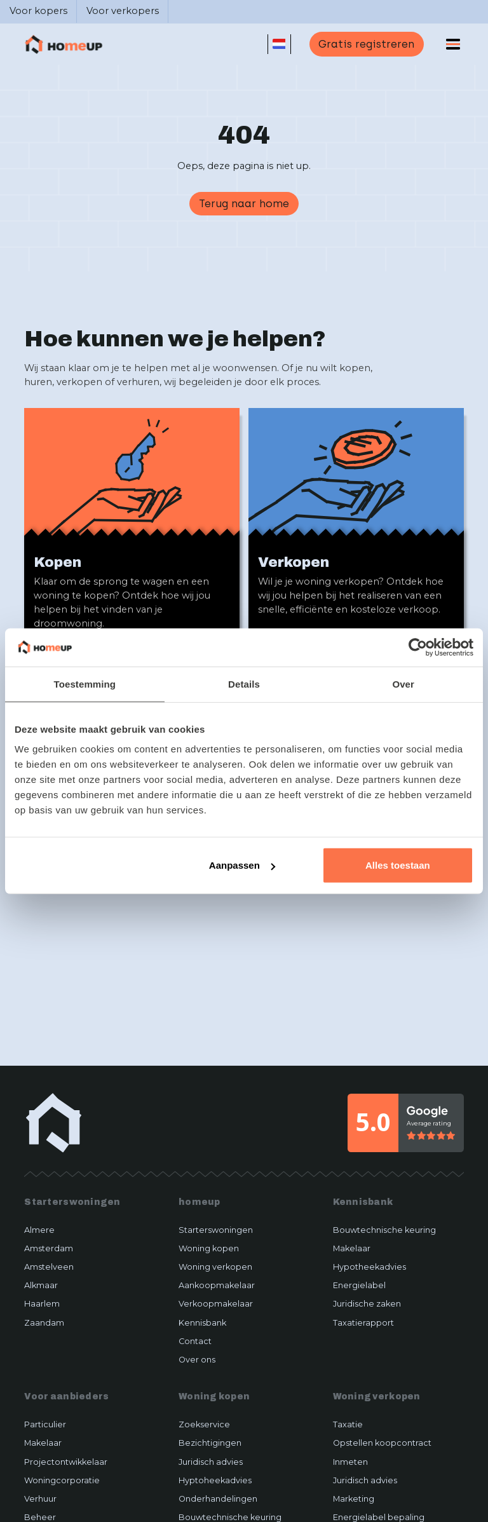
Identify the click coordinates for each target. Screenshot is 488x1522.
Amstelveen (49, 1267)
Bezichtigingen (210, 1443)
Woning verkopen (215, 1267)
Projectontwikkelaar (65, 1462)
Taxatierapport (363, 1323)
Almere (39, 1230)
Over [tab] (403, 683)
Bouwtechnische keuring (384, 1230)
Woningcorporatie (62, 1480)
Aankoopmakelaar (217, 1285)
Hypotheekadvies (369, 1267)
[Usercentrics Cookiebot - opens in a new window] (417, 646)
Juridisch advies (211, 1462)
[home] (63, 44)
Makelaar (351, 1248)
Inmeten (350, 1462)
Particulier (45, 1424)
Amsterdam (48, 1248)
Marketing (353, 1499)
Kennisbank (202, 1323)
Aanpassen (242, 865)
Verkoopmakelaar (216, 1303)
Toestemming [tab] (85, 683)
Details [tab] (244, 683)
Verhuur (40, 1499)
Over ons (197, 1359)
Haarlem (42, 1303)
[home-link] (53, 1122)
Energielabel (359, 1285)
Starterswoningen (216, 1230)
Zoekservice (204, 1424)
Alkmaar (41, 1285)
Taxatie (348, 1424)
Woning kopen (209, 1248)
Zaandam (44, 1323)
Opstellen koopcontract (382, 1443)
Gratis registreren (366, 43)
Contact (195, 1341)
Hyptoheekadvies (215, 1480)
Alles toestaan (397, 865)
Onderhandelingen (218, 1499)
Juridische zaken (367, 1303)
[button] (279, 44)
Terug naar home (244, 203)
